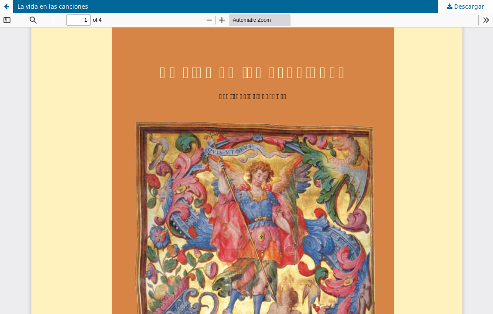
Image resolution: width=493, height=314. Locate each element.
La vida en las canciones (52, 6)
